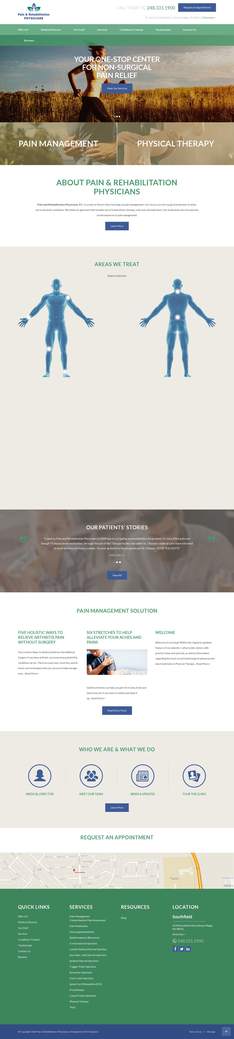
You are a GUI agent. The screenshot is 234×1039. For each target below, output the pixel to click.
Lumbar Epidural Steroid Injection (88, 949)
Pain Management (58, 143)
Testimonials (163, 29)
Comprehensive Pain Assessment (88, 920)
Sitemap (211, 1031)
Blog (123, 917)
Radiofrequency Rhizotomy (85, 937)
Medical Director (51, 29)
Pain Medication (79, 925)
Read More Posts (117, 710)
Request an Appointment (197, 7)
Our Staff (79, 29)
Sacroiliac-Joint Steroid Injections (88, 954)
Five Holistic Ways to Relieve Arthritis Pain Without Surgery (41, 637)
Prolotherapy (77, 989)
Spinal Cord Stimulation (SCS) (86, 983)
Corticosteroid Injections (83, 943)
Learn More (117, 225)
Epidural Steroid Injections (84, 960)
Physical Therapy (175, 143)
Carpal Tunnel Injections (83, 995)
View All (117, 575)
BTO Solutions (91, 1031)
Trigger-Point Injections (83, 966)
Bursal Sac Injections (81, 972)
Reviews (29, 40)
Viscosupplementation (82, 931)
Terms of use (195, 1031)
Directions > (209, 17)
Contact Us (189, 29)
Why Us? (23, 29)
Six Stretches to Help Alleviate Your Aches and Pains (114, 637)
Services (102, 29)
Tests (72, 1007)
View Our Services (117, 88)
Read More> (32, 673)
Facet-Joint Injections (82, 978)
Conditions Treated (131, 29)
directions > (179, 934)
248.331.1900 (161, 7)
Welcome (165, 632)
